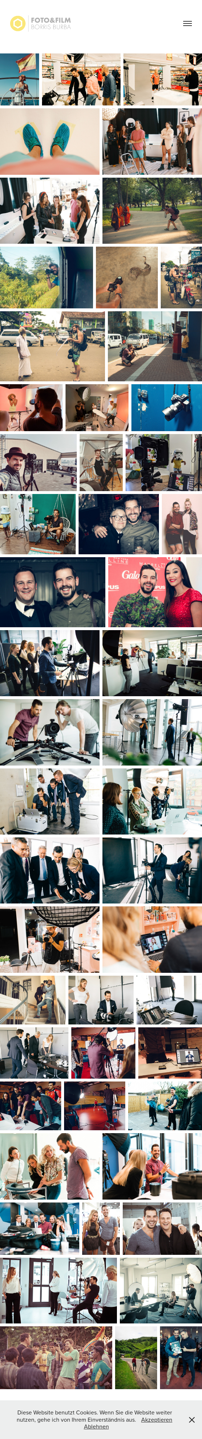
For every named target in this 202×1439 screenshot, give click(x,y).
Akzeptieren (156, 1419)
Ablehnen (96, 1426)
